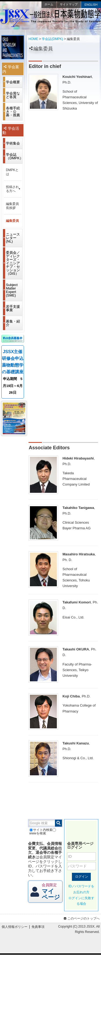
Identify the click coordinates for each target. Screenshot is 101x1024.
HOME (33, 39)
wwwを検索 (42, 831)
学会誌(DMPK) (52, 39)
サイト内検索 (41, 830)
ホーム (48, 4)
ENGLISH (91, 4)
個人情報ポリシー (14, 927)
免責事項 (38, 927)
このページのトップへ (81, 918)
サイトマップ (69, 4)
